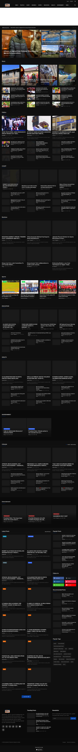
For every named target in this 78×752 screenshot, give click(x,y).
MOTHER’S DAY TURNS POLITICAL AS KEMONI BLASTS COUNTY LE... (18, 142)
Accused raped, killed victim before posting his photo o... (18, 208)
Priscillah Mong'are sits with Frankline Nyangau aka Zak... (42, 714)
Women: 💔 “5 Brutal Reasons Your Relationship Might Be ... (43, 488)
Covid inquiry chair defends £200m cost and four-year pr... (43, 394)
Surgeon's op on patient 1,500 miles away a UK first (43, 401)
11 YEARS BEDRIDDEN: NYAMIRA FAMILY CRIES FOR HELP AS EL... (67, 81)
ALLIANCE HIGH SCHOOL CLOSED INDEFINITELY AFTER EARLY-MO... (9, 326)
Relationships (73, 444)
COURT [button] (28, 5)
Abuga (12, 158)
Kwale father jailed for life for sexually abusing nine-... (48, 186)
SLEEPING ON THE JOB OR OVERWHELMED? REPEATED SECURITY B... (42, 89)
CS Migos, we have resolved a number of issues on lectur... (67, 340)
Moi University (61, 659)
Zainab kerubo (6, 55)
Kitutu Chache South (65, 661)
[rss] (3, 729)
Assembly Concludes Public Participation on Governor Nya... (17, 156)
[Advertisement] (39, 17)
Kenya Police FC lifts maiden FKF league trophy (47, 295)
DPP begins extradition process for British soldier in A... (43, 208)
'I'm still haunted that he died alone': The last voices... (18, 401)
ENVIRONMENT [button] (60, 5)
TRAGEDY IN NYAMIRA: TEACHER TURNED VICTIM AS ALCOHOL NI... (69, 543)
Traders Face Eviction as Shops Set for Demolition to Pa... (10, 295)
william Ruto (56, 651)
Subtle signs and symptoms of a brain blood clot (42, 481)
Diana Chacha (42, 298)
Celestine (42, 84)
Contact (64, 742)
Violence (55, 659)
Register (71, 1)
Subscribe (73, 718)
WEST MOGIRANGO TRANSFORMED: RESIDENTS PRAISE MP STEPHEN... (42, 143)
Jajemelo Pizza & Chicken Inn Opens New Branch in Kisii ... (63, 237)
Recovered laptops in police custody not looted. (67, 609)
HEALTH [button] (53, 5)
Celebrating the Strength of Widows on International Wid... (68, 474)
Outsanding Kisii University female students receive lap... (18, 348)
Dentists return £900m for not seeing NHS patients (67, 387)
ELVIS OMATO (64, 625)
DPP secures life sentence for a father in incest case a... (42, 193)
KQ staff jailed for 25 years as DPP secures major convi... (18, 193)
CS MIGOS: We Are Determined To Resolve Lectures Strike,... (18, 340)
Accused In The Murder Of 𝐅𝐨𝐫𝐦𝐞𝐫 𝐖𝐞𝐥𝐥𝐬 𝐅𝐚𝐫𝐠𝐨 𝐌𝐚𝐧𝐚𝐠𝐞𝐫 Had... (68, 193)
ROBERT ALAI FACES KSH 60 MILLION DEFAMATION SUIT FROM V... (10, 186)
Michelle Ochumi (62, 298)
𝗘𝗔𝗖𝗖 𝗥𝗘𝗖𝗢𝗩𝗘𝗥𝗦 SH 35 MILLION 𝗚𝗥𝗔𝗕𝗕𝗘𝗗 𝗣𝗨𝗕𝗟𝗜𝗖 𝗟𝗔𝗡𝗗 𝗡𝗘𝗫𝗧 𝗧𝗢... (68, 208)
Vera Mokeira (44, 56)
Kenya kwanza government (59, 646)
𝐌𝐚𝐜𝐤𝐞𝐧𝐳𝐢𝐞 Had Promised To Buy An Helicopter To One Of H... (18, 200)
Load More (26, 696)
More (67, 5)
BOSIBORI (63, 99)
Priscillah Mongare (31, 521)
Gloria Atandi (38, 483)
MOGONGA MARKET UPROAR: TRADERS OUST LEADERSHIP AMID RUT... (14, 237)
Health (69, 444)
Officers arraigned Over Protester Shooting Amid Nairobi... (69, 616)
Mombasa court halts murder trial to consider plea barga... (29, 186)
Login (68, 1)
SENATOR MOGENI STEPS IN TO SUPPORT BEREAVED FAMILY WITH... (67, 103)
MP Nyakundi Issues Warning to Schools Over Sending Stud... (67, 326)
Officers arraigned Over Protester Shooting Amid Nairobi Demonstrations (26, 26)
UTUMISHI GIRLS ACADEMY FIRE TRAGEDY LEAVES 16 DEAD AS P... (10, 81)
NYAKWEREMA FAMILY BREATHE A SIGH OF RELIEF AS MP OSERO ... (18, 103)
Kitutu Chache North (66, 656)
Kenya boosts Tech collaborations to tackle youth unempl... (38, 263)
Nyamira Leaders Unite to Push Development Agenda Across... (42, 149)
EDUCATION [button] (47, 5)
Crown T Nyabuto (39, 151)
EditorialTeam (38, 490)
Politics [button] (22, 5)
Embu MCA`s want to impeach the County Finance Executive (69, 623)
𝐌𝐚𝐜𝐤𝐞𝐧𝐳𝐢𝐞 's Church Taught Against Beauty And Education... (43, 200)
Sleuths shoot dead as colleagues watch (65, 54)
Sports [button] (40, 5)
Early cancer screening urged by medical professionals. (17, 481)
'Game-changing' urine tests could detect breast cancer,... (68, 401)
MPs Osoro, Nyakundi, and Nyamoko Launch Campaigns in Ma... (67, 157)
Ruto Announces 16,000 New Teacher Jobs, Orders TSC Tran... (48, 326)
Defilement (71, 648)
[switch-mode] (75, 1)
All (66, 444)
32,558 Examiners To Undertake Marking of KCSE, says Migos (39, 333)
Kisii (66, 648)
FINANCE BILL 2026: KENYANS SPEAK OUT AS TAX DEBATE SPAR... (18, 89)
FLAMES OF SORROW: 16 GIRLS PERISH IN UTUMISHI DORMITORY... (29, 81)
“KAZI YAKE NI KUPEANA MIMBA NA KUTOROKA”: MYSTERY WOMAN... (63, 464)
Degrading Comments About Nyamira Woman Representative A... (43, 156)
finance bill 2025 (61, 643)
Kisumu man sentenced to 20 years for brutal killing (68, 200)
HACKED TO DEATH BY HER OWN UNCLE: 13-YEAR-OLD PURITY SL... (43, 103)
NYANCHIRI (24, 84)
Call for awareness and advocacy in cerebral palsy (18, 488)
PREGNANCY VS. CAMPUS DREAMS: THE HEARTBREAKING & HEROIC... (38, 464)
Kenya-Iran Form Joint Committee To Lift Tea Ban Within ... (12, 263)
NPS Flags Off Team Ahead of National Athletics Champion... (28, 295)
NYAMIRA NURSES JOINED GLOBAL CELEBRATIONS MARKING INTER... (62, 377)
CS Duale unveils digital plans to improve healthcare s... (68, 630)
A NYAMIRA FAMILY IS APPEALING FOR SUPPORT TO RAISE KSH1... (68, 89)
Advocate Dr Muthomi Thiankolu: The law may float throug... (68, 333)
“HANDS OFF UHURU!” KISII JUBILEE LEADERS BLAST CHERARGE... (18, 149)
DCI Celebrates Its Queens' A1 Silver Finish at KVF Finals (67, 295)
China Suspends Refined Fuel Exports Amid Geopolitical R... (38, 237)
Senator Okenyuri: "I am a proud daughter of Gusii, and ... (42, 474)
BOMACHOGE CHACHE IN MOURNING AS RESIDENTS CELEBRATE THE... (66, 96)
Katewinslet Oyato (45, 43)
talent (72, 661)
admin (62, 151)
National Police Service (70, 659)
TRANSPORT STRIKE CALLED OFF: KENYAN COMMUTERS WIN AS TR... (18, 96)
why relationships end (58, 653)
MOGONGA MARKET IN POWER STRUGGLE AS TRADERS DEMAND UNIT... (43, 96)
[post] (21, 44)
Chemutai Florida (6, 84)
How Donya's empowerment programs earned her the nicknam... (18, 474)
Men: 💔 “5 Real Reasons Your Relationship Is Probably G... (67, 488)
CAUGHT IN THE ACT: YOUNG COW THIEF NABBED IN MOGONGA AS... (68, 565)
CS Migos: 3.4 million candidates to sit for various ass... (43, 340)
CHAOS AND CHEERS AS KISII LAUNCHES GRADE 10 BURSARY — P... (29, 326)
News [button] (17, 5)
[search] (75, 5)
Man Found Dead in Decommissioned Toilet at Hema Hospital (42, 388)
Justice (55, 643)
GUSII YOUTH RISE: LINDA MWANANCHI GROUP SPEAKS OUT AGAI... (14, 132)
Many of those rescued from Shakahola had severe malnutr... (67, 186)
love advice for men (57, 656)
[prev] (73, 27)
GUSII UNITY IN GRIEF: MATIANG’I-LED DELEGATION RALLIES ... (68, 142)
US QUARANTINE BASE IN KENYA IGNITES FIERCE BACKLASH (12, 377)
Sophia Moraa (13, 90)
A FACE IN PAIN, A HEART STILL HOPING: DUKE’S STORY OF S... (17, 387)
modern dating (56, 661)
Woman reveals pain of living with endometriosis (18, 394)
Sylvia (12, 104)
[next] (75, 27)
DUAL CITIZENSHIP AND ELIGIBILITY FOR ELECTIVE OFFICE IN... (68, 149)
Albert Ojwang (62, 651)
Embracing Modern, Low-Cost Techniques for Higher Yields (61, 263)
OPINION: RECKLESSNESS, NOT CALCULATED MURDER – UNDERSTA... (13, 464)
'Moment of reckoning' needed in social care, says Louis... (68, 394)
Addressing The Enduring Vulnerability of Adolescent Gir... (68, 481)
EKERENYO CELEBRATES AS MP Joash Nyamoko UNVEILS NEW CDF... (63, 132)
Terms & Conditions (71, 742)
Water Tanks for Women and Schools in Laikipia (49, 54)
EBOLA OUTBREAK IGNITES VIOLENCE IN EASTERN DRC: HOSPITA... (38, 377)
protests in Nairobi (67, 653)
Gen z (64, 664)
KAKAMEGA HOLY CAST (60, 516)
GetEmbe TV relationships (58, 648)
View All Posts (48, 531)
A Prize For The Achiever (16, 332)
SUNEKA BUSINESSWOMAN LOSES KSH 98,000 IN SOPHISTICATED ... (48, 81)
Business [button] (34, 5)
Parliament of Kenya (57, 664)
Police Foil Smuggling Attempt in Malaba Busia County (56, 41)
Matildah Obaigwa (64, 476)
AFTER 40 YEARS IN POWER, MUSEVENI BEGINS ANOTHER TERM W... (39, 132)
